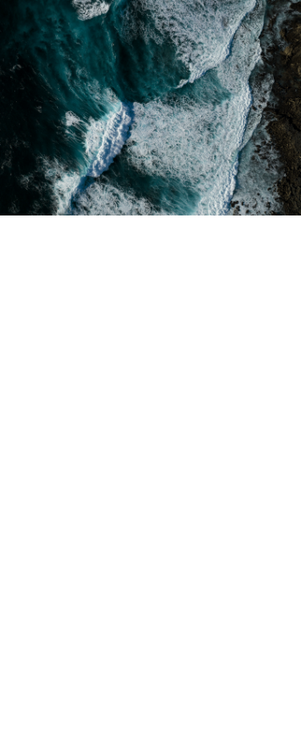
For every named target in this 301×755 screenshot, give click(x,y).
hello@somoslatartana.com (113, 686)
